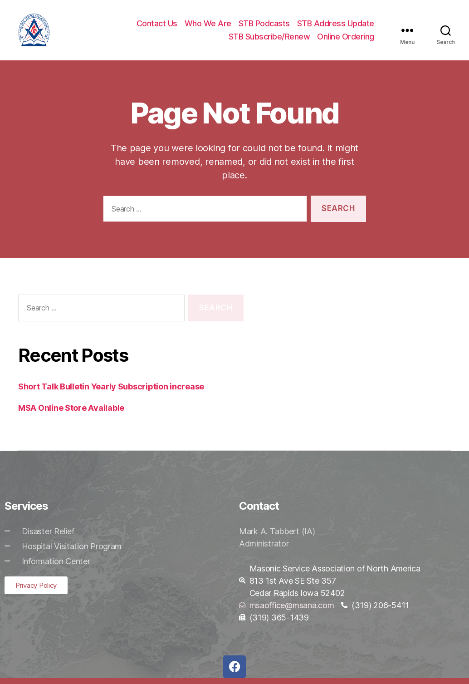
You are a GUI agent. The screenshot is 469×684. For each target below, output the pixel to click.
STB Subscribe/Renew (269, 39)
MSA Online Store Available (71, 413)
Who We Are (208, 26)
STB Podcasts (264, 26)
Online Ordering (345, 39)
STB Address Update (335, 26)
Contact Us (157, 26)
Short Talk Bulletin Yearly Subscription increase (111, 392)
